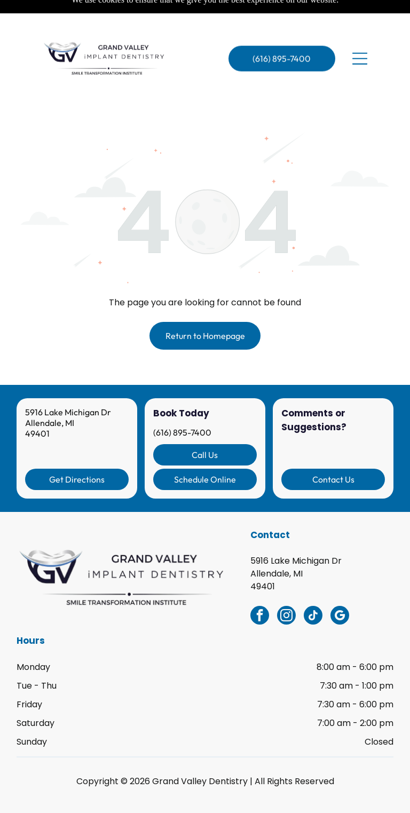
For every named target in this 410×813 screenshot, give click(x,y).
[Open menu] (359, 35)
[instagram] (286, 590)
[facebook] (259, 590)
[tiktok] (313, 590)
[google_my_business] (339, 590)
